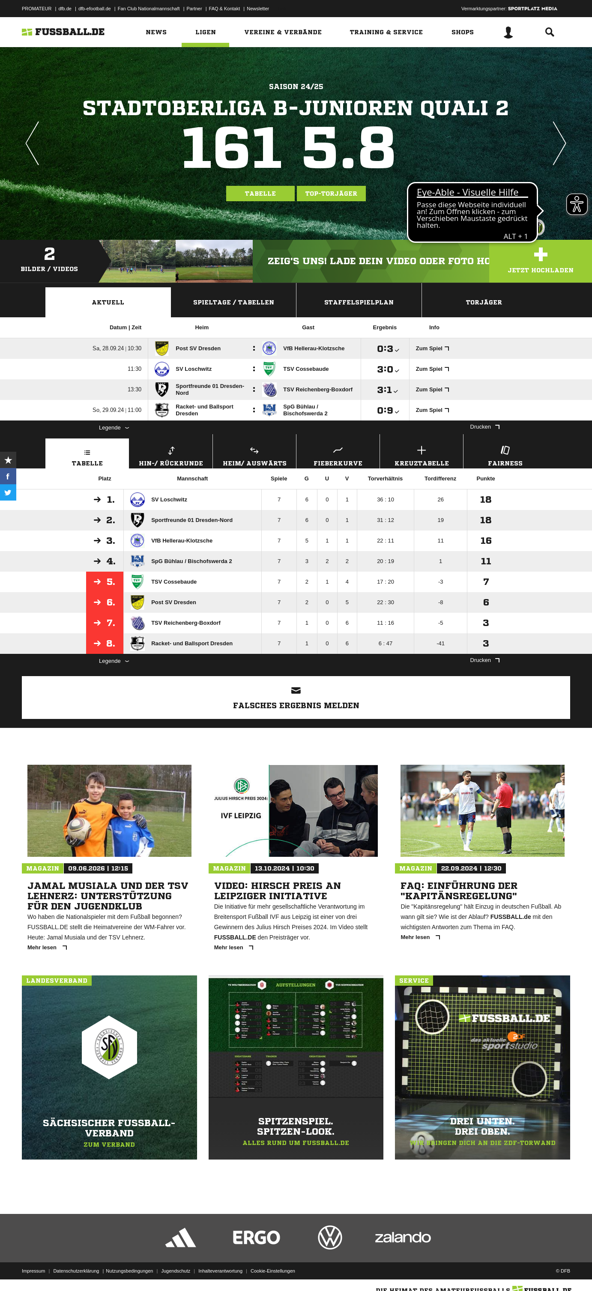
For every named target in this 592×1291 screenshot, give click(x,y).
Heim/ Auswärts (254, 455)
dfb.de (65, 8)
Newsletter (258, 8)
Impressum (33, 1270)
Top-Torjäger (331, 194)
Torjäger (484, 302)
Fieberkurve (338, 455)
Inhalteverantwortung (220, 1270)
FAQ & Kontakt (224, 8)
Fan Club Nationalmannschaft (149, 8)
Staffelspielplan (359, 302)
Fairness (505, 455)
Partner (194, 8)
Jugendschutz (175, 1270)
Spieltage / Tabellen (233, 302)
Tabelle (260, 194)
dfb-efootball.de (94, 8)
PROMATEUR (36, 8)
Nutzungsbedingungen (129, 1270)
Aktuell (108, 302)
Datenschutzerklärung (76, 1270)
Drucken (484, 426)
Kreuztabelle (421, 455)
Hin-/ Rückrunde (171, 455)
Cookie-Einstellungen (273, 1270)
